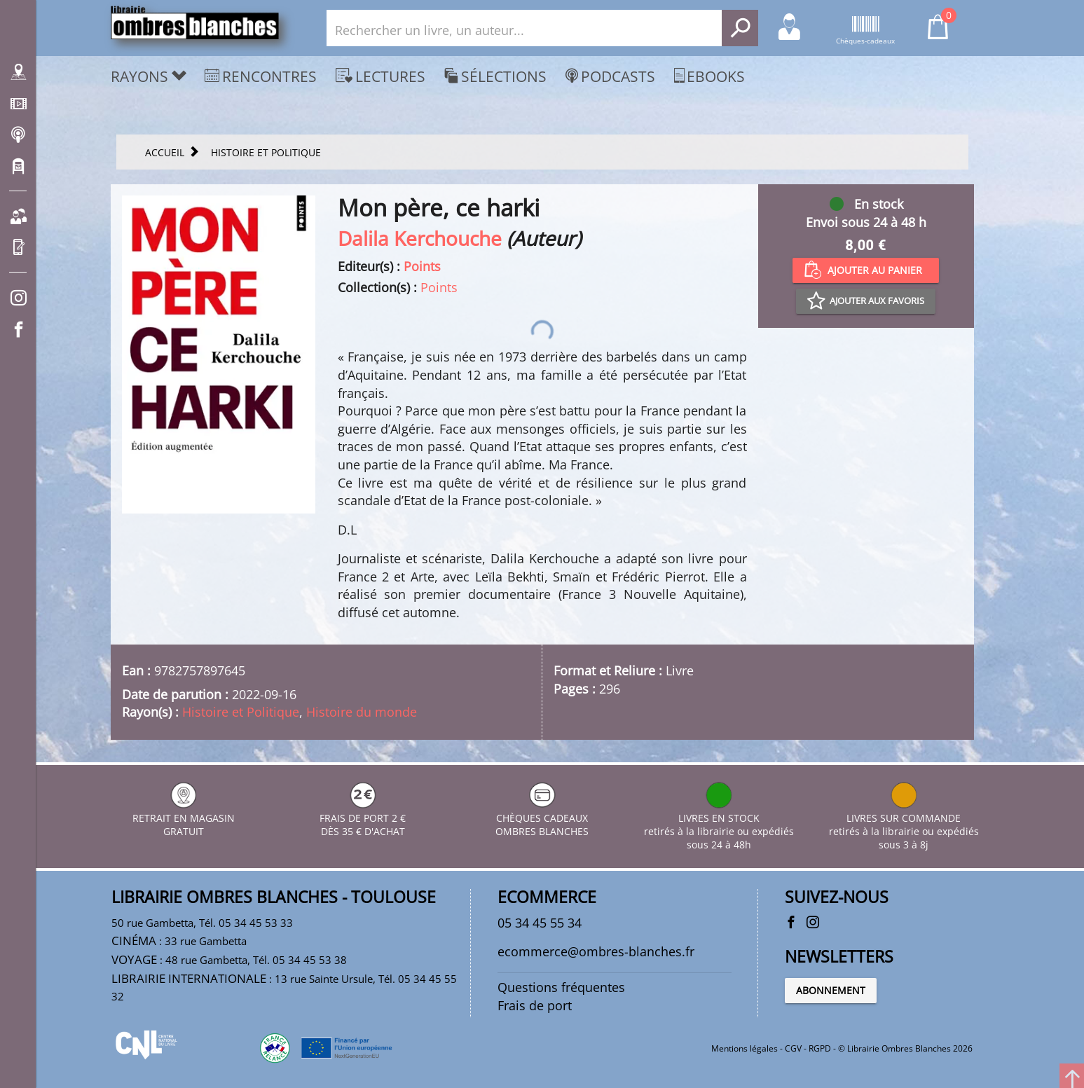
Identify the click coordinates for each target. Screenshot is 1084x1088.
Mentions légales (744, 1048)
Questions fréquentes (561, 987)
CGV (793, 1048)
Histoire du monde (361, 711)
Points (422, 266)
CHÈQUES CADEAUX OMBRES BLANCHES (542, 818)
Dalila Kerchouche (420, 238)
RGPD (820, 1048)
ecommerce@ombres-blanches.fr (596, 951)
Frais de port (535, 1005)
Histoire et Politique (240, 711)
